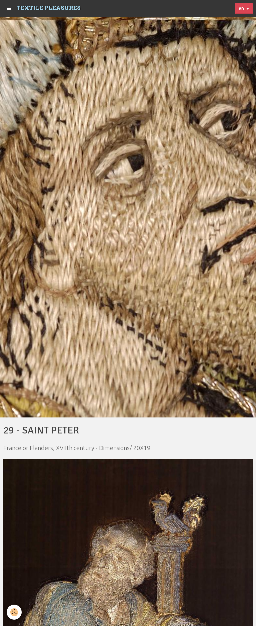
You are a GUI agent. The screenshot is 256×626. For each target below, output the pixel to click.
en (241, 8)
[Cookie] (14, 612)
